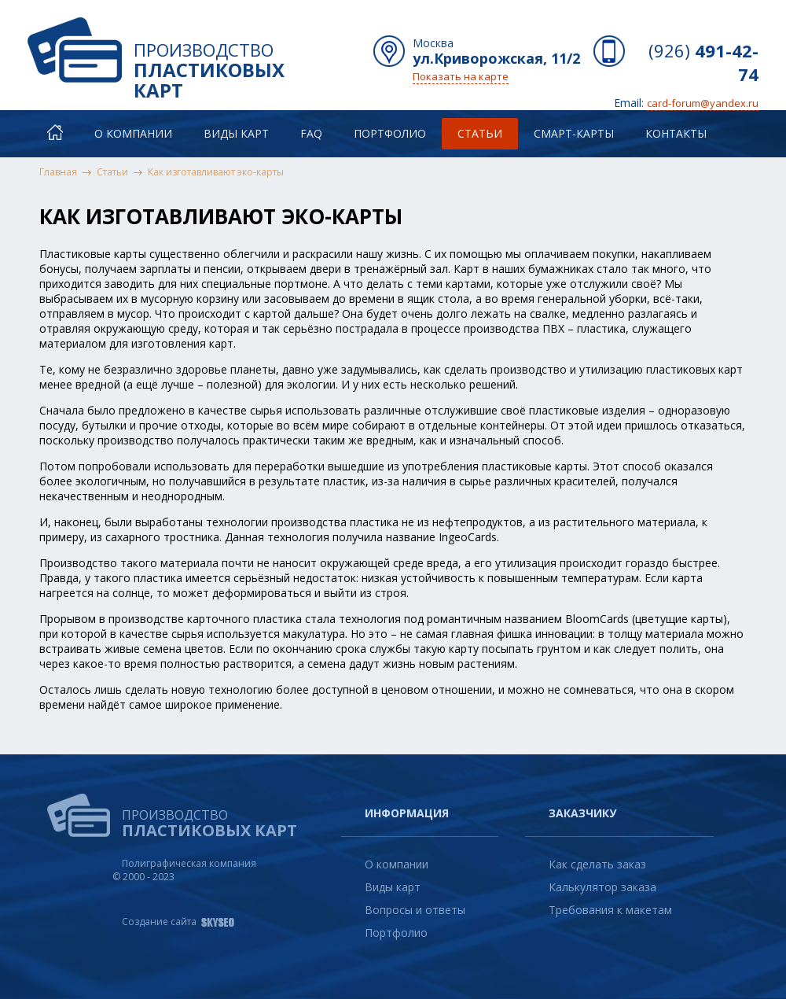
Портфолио (390, 133)
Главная (58, 172)
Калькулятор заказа (602, 886)
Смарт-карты (574, 133)
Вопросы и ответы (415, 909)
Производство (236, 62)
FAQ (311, 133)
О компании (133, 133)
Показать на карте (461, 76)
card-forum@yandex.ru (702, 103)
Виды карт (236, 133)
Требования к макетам (610, 909)
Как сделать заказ (597, 864)
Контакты (676, 133)
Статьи (479, 133)
